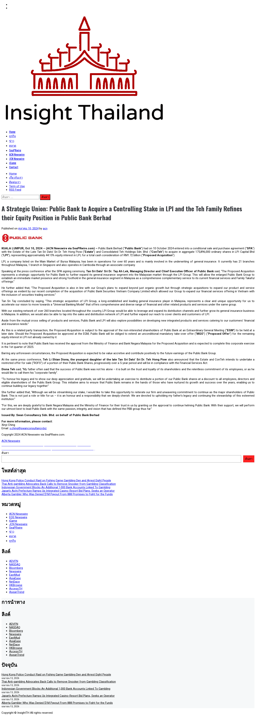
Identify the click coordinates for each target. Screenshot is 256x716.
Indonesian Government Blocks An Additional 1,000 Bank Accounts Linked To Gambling (56, 487)
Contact (13, 167)
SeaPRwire (15, 150)
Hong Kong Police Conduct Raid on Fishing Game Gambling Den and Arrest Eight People (56, 480)
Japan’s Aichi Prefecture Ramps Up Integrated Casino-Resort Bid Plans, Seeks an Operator (58, 490)
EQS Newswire (18, 517)
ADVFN (13, 561)
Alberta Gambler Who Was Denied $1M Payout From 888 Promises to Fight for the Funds (57, 494)
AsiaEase (15, 578)
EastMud (14, 575)
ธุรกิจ (12, 136)
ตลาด (12, 145)
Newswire (15, 571)
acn (45, 228)
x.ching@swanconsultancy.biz (28, 428)
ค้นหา (5, 453)
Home (12, 132)
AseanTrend (16, 592)
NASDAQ (14, 564)
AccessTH (15, 588)
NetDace (14, 581)
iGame (12, 163)
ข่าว (11, 141)
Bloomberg (16, 568)
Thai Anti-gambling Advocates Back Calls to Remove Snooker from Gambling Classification (59, 484)
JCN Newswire (16, 158)
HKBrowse (15, 585)
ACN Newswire (17, 154)
